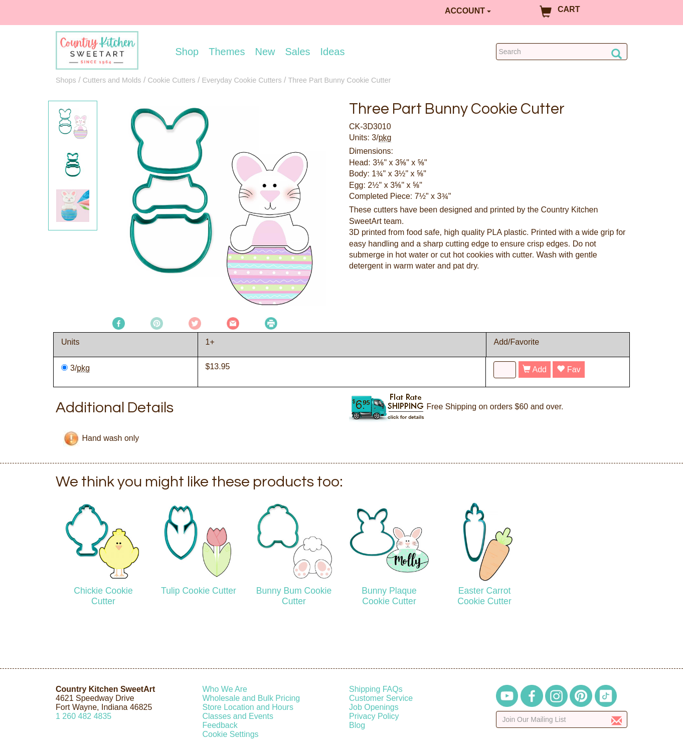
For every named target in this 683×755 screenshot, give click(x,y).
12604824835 (83, 716)
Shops (66, 80)
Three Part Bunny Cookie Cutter (339, 80)
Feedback (220, 725)
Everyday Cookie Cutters (241, 80)
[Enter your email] (562, 719)
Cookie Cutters (171, 80)
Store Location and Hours (248, 707)
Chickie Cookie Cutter (103, 596)
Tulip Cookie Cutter (198, 591)
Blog (357, 725)
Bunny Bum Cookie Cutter (294, 596)
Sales (297, 51)
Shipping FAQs (376, 689)
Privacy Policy (374, 716)
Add (535, 369)
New (265, 51)
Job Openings (374, 707)
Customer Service (381, 698)
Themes (227, 51)
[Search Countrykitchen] (562, 51)
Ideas (332, 51)
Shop (187, 51)
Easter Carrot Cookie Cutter (484, 596)
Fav (568, 369)
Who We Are (225, 689)
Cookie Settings (231, 734)
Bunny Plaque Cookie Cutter (389, 596)
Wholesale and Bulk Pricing (251, 698)
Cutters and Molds (112, 80)
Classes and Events (238, 716)
